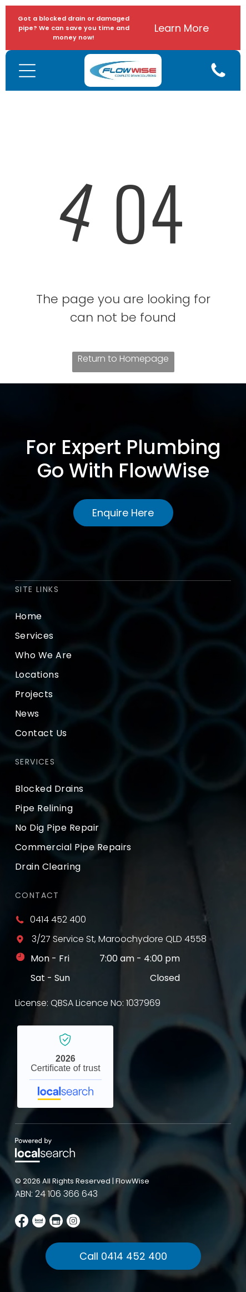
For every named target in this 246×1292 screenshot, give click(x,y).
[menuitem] (123, 616)
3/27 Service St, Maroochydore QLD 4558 (119, 939)
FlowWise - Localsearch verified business (65, 1066)
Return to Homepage (123, 358)
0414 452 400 (58, 919)
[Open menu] (27, 70)
